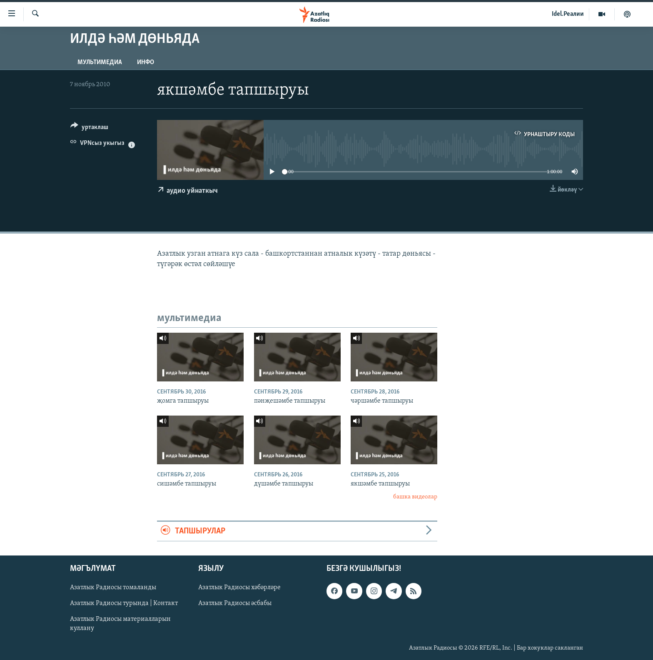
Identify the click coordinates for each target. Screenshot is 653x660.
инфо (145, 62)
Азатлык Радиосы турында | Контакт (124, 603)
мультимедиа (99, 62)
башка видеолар (415, 497)
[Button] (89, 128)
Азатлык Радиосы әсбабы (235, 603)
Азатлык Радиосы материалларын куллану (120, 624)
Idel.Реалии (568, 14)
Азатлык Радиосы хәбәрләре (239, 587)
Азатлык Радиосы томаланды (113, 587)
